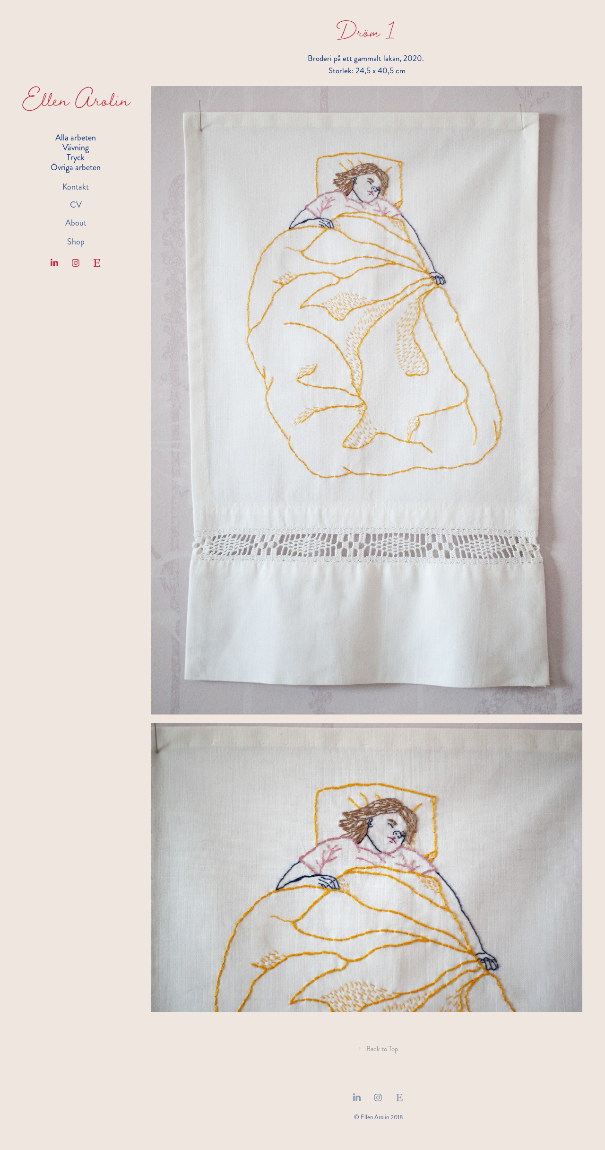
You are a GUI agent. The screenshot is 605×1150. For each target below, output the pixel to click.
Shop (76, 241)
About (75, 223)
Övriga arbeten (76, 167)
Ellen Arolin (76, 98)
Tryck (76, 157)
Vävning (75, 147)
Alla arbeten (75, 137)
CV (76, 205)
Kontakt (75, 187)
